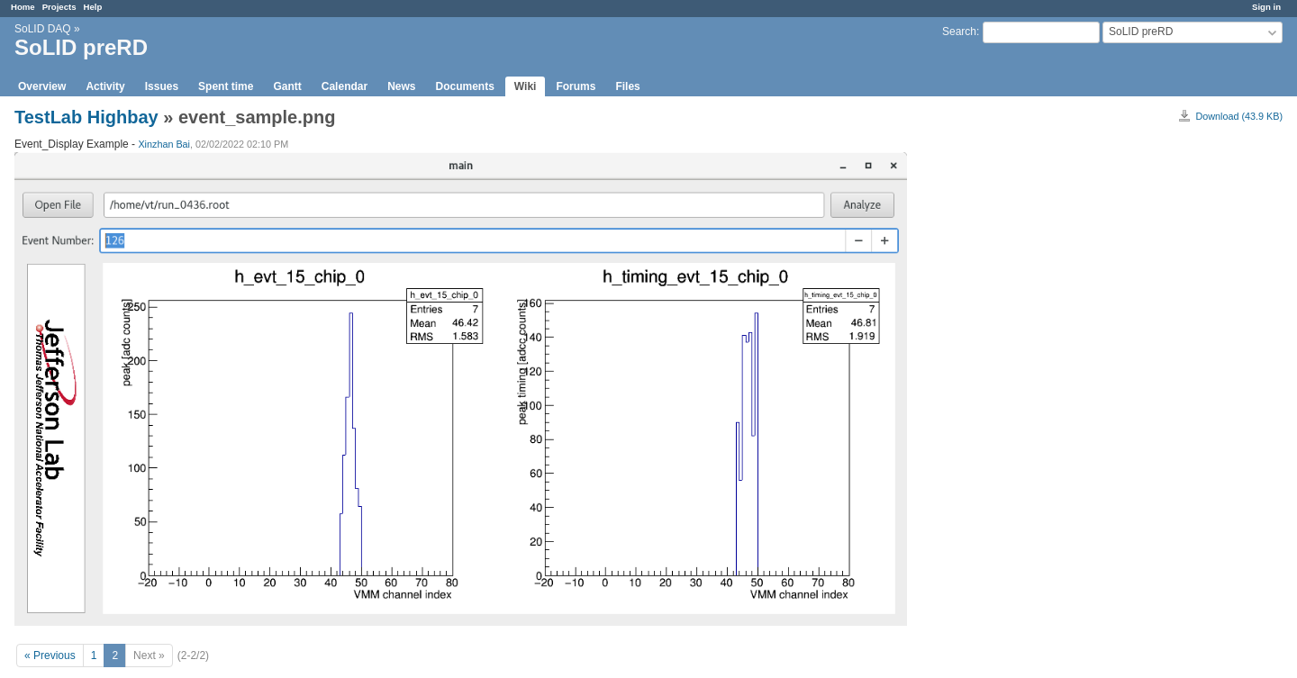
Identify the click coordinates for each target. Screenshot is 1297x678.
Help (93, 7)
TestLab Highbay (86, 117)
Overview (42, 86)
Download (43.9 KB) (1239, 116)
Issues (161, 86)
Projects (59, 7)
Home (23, 7)
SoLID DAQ (42, 29)
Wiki (525, 86)
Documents (465, 86)
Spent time (225, 86)
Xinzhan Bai (164, 144)
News (401, 86)
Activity (105, 86)
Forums (575, 86)
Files (627, 86)
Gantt (287, 86)
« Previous (50, 655)
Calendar (344, 86)
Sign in (1266, 7)
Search (959, 31)
